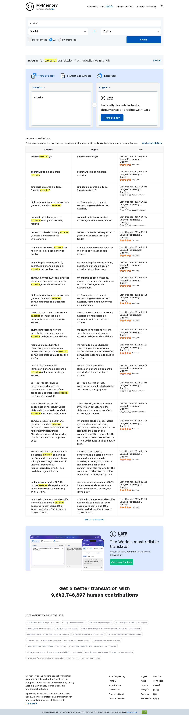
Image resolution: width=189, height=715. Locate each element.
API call (157, 60)
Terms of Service (116, 698)
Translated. (31, 703)
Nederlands (146, 698)
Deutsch (145, 694)
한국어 (156, 698)
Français (145, 689)
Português (158, 681)
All (52, 39)
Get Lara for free (121, 562)
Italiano (144, 681)
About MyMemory (146, 6)
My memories (67, 39)
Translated (116, 694)
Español (144, 685)
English (144, 676)
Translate (113, 681)
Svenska (157, 676)
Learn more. (132, 712)
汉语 (155, 694)
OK (144, 712)
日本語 (156, 689)
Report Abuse (115, 685)
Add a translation (152, 143)
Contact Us (114, 689)
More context (37, 39)
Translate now (112, 117)
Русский (156, 685)
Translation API (124, 6)
